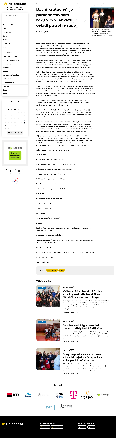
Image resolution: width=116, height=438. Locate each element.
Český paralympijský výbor (49, 257)
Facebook (10, 172)
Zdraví (5, 29)
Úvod (37, 4)
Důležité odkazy (8, 83)
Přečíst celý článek (69, 312)
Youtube (19, 172)
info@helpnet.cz (57, 427)
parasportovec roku (52, 270)
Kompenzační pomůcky (11, 75)
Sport (5, 36)
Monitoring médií (9, 64)
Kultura (5, 40)
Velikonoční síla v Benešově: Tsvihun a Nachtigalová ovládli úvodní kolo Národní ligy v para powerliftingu (82, 294)
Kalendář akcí (15, 101)
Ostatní (5, 47)
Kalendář (6, 68)
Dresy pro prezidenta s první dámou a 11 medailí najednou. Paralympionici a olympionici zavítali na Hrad (83, 357)
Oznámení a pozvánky (10, 56)
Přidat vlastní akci (16, 133)
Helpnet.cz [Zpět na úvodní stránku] (17, 4)
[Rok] (18, 106)
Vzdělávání (7, 79)
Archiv (5, 94)
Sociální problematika (11, 25)
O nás (5, 90)
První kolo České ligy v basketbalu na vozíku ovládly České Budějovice (82, 327)
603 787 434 (45, 427)
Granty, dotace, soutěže (11, 60)
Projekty (6, 86)
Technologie (7, 43)
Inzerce (5, 71)
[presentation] (48, 296)
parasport (61, 270)
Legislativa (7, 32)
